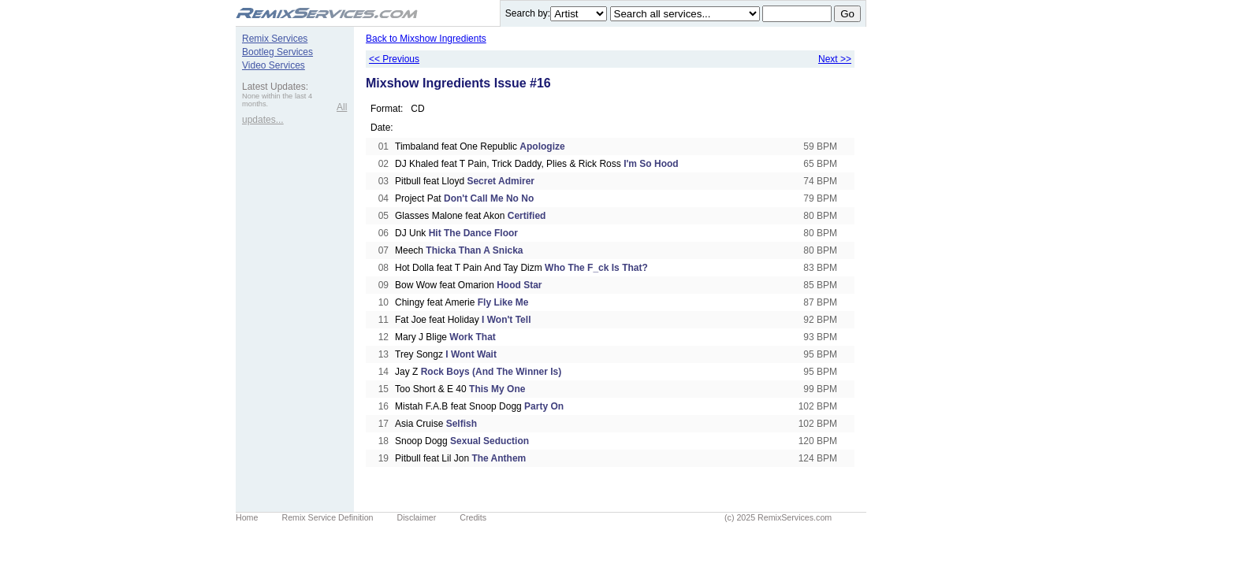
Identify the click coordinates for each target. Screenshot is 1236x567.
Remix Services (274, 38)
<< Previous (394, 59)
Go (847, 14)
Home (247, 517)
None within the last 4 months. (277, 100)
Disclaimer (417, 517)
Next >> (834, 59)
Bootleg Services (277, 51)
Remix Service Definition (327, 517)
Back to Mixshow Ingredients (426, 38)
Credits (473, 517)
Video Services (273, 65)
